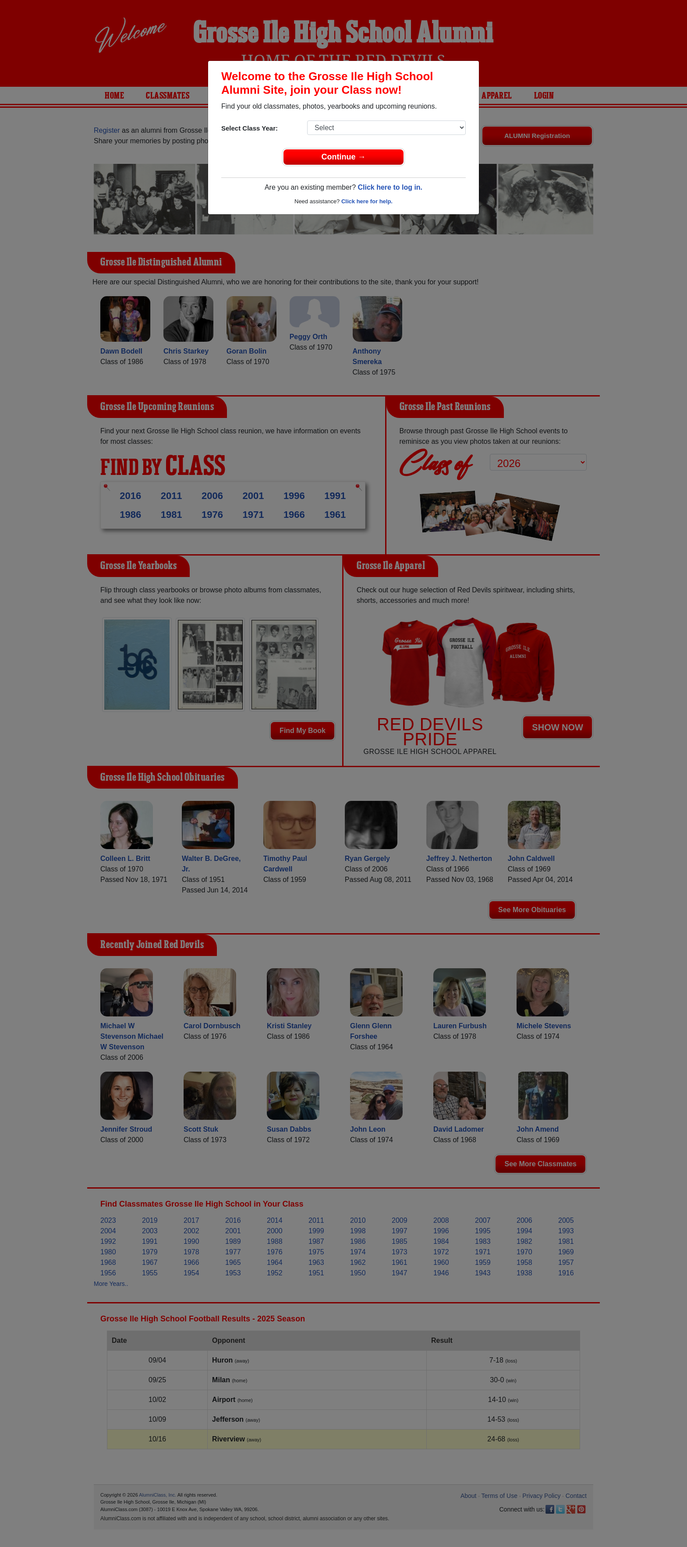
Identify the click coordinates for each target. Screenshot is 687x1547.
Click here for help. (367, 201)
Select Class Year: (249, 128)
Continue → (344, 156)
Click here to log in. (390, 187)
